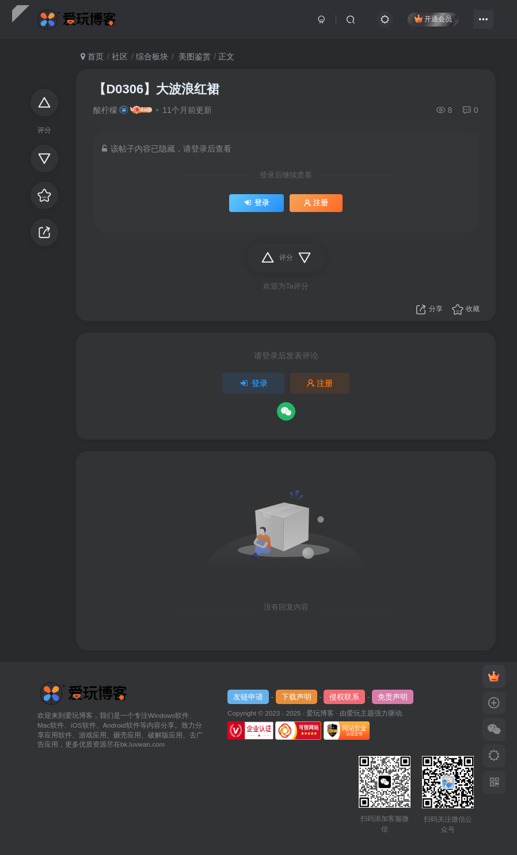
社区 (120, 56)
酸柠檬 (105, 110)
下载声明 (296, 697)
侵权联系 (344, 697)
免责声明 (393, 697)
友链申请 (248, 697)
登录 (256, 203)
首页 (92, 56)
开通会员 (433, 18)
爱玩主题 (360, 713)
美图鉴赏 (193, 56)
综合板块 (152, 56)
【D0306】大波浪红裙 (156, 89)
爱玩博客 (320, 713)
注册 (316, 203)
